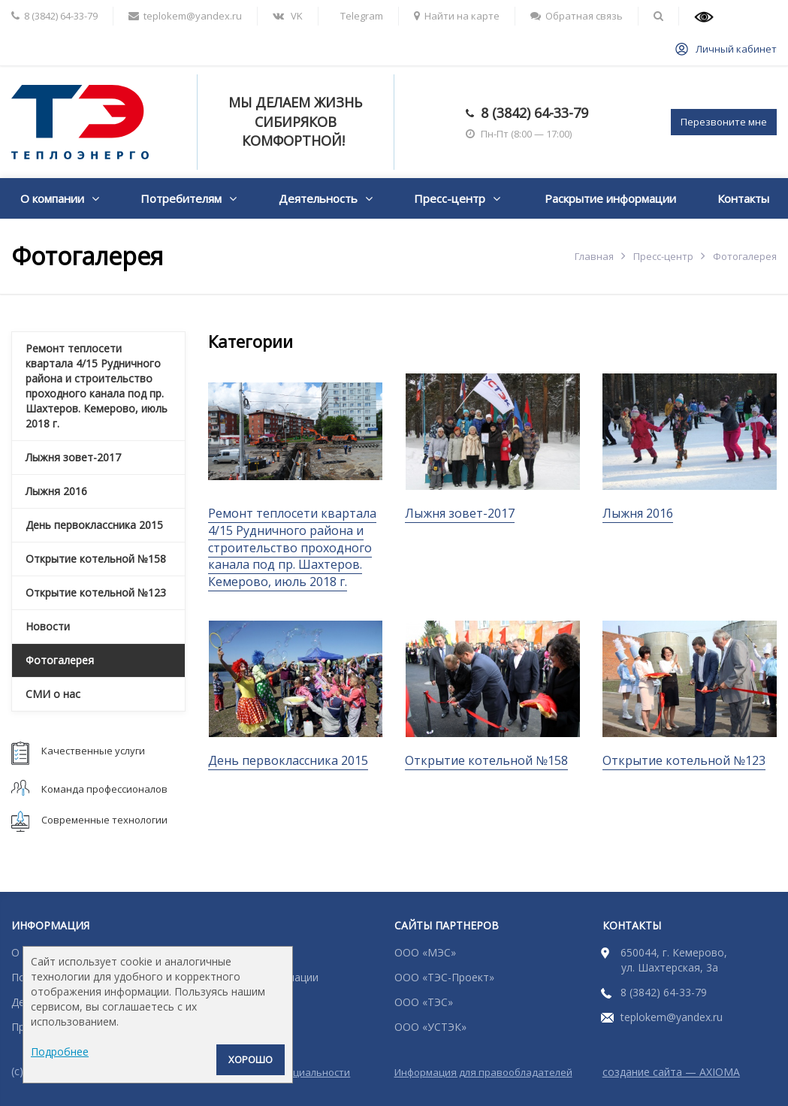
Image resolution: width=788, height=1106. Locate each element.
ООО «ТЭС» (423, 1002)
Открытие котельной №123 (683, 760)
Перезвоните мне (724, 121)
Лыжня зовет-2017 (460, 513)
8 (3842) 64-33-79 (534, 113)
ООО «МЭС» (425, 952)
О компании (52, 198)
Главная (594, 256)
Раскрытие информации (610, 198)
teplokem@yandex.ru (671, 1017)
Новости (48, 626)
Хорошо (250, 1059)
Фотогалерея (60, 660)
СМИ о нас (53, 694)
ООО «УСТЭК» (430, 1027)
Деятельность (318, 198)
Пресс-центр (449, 198)
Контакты (743, 198)
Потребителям (181, 198)
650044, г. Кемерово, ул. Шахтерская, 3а (673, 960)
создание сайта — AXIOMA (671, 1072)
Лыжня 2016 (637, 513)
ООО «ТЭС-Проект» (444, 977)
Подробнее (60, 1051)
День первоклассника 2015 (288, 760)
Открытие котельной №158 (486, 760)
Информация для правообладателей (483, 1072)
